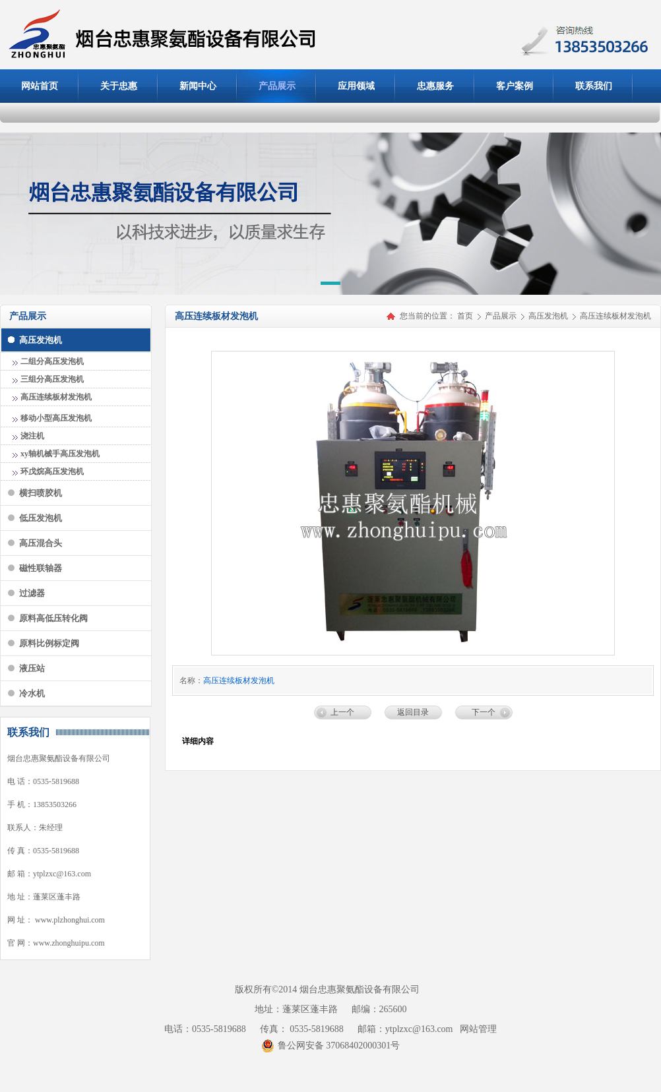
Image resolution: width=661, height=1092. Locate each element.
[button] (330, 285)
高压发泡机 (549, 315)
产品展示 (502, 315)
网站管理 (478, 1029)
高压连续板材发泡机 (615, 315)
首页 (465, 315)
